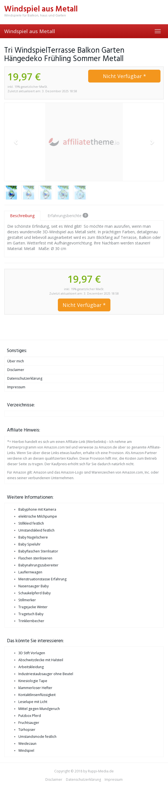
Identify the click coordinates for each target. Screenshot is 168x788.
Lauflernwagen (30, 572)
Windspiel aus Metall (29, 31)
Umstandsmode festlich (37, 736)
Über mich (15, 361)
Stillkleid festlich (31, 523)
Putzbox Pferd (29, 715)
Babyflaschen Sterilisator (38, 551)
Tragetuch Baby (30, 614)
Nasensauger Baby (33, 586)
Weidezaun (27, 743)
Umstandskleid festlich (36, 530)
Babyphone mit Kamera (37, 509)
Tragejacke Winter (33, 607)
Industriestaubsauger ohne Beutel (45, 673)
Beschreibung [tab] (22, 215)
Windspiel (26, 750)
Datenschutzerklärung (24, 378)
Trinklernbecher (31, 621)
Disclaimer (15, 369)
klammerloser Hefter (35, 687)
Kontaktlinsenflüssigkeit (37, 694)
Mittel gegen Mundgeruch (39, 708)
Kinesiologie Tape (32, 680)
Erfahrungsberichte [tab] (68, 215)
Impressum (16, 387)
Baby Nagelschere (33, 537)
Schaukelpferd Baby (34, 593)
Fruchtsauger (28, 722)
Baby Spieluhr (29, 544)
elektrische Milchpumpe (37, 516)
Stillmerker (27, 600)
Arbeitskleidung (31, 667)
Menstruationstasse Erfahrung (42, 579)
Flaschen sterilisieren (35, 558)
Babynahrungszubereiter (38, 565)
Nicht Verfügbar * (124, 76)
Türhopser (26, 729)
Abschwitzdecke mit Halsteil (40, 660)
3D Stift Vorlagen (31, 653)
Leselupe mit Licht (32, 701)
